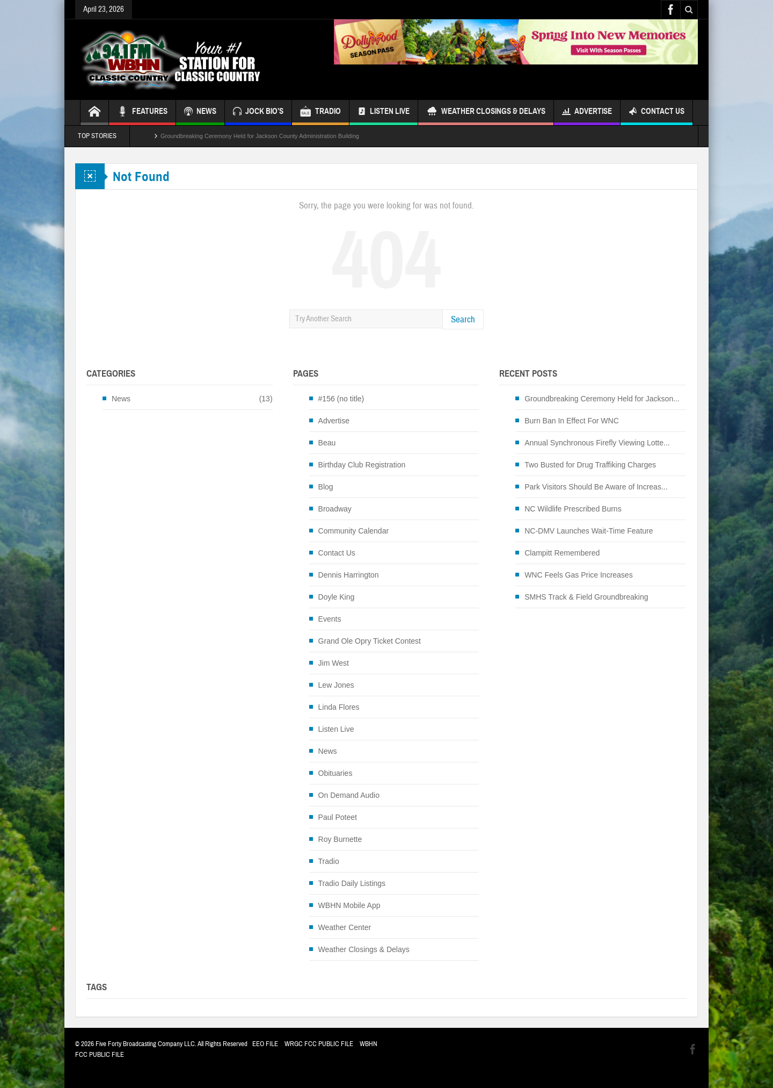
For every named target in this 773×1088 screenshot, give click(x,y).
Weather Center (344, 927)
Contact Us (656, 112)
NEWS (200, 112)
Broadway (335, 509)
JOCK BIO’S (258, 112)
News (121, 398)
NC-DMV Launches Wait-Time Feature (588, 531)
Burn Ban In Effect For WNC (571, 420)
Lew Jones (336, 685)
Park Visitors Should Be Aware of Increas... (595, 486)
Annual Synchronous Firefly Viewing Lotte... (597, 442)
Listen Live (383, 112)
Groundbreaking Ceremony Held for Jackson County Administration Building (260, 136)
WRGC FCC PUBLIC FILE (319, 1044)
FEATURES (142, 112)
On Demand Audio (349, 795)
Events (329, 619)
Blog (325, 486)
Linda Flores (339, 707)
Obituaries (335, 773)
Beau (327, 442)
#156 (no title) (341, 398)
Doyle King (336, 597)
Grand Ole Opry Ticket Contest (369, 641)
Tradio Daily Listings (352, 883)
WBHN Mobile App (349, 905)
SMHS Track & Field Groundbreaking (586, 597)
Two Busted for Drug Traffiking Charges (590, 464)
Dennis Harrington (348, 575)
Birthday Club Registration (362, 464)
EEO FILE (265, 1044)
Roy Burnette (340, 839)
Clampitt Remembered (562, 553)
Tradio (328, 861)
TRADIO (320, 112)
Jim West (333, 663)
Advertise (587, 112)
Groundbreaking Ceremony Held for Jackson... (602, 398)
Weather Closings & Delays (485, 112)
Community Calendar (353, 531)
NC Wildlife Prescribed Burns (573, 509)
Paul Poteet (337, 817)
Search (463, 319)
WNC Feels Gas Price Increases (578, 575)
